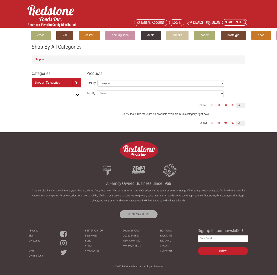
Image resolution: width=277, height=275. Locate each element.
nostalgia (233, 35)
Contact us (34, 241)
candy (205, 35)
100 (232, 105)
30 (218, 105)
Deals (31, 251)
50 (225, 105)
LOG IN (176, 23)
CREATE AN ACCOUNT (150, 23)
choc (261, 35)
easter (89, 35)
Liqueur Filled (131, 236)
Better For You (94, 231)
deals (150, 35)
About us (33, 231)
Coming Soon (36, 256)
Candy (89, 246)
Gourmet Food (131, 231)
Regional (165, 241)
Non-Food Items (132, 246)
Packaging (166, 236)
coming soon (120, 35)
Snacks (164, 246)
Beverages (91, 236)
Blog (31, 236)
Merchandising (131, 241)
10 (212, 105)
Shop (38, 59)
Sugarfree (166, 251)
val (65, 35)
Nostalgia (166, 231)
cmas (40, 35)
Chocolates (92, 251)
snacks (177, 35)
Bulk (88, 241)
